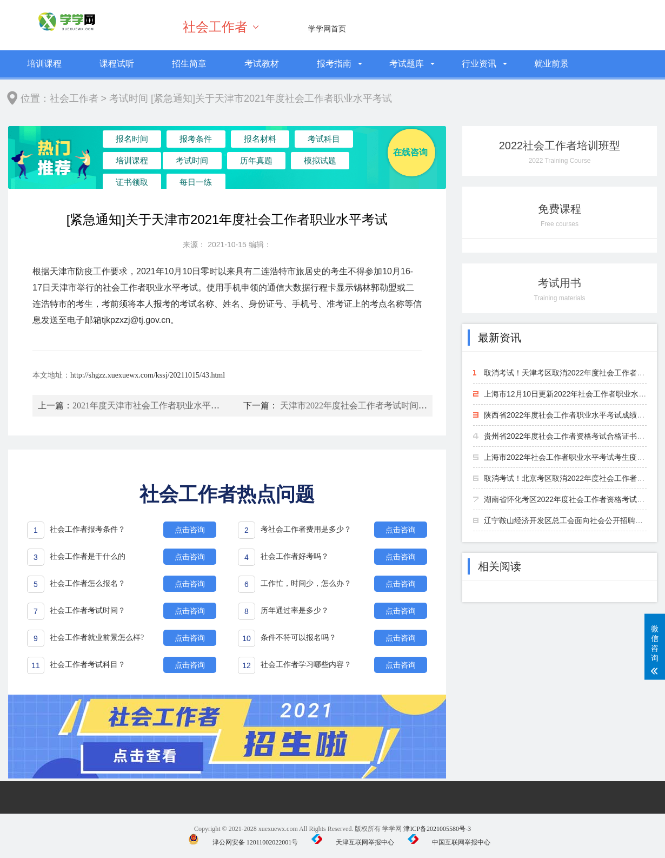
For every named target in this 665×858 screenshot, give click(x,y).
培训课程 (44, 63)
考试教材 (261, 63)
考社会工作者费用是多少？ (306, 529)
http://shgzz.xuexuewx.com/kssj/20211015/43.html (147, 375)
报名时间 (126, 140)
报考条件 (182, 140)
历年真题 (182, 164)
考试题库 (406, 63)
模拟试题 (238, 164)
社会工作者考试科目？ (87, 665)
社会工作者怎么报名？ (87, 583)
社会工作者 (215, 27)
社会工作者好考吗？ (295, 556)
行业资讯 (479, 63)
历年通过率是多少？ (295, 610)
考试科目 (294, 140)
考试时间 (128, 98)
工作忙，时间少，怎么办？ (306, 583)
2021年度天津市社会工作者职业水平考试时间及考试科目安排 (189, 405)
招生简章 (189, 63)
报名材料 (238, 140)
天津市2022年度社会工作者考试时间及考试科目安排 (379, 405)
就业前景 (551, 63)
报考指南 (334, 63)
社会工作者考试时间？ (87, 610)
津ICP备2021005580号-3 (437, 829)
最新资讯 (499, 338)
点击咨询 (190, 529)
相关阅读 (499, 566)
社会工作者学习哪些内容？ (306, 665)
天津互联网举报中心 (352, 842)
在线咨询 (410, 152)
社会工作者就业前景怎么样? (97, 637)
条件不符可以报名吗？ (298, 637)
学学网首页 (327, 28)
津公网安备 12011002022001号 (243, 842)
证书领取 (294, 164)
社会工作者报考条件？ (87, 529)
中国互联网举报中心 (449, 842)
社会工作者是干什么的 (87, 556)
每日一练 (350, 164)
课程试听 (116, 63)
